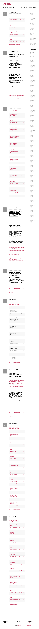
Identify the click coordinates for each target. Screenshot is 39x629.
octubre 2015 (32, 176)
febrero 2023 (32, 107)
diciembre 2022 (32, 110)
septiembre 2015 (33, 177)
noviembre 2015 (32, 175)
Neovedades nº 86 (13, 369)
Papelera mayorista (33, 25)
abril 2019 (31, 125)
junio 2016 (31, 166)
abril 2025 (31, 75)
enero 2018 (32, 142)
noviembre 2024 (32, 81)
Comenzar (19, 625)
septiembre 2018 (33, 132)
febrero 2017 (32, 156)
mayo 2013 (32, 212)
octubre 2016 (32, 161)
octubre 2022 (32, 112)
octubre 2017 (32, 146)
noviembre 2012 (32, 220)
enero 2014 (32, 202)
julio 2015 (31, 180)
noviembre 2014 (32, 190)
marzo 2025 (32, 76)
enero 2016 (32, 172)
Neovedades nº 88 (13, 207)
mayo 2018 (32, 137)
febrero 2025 (32, 77)
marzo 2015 (32, 185)
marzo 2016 (32, 170)
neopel (20, 13)
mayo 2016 (32, 167)
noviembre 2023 (32, 96)
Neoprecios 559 (13, 516)
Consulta (31, 13)
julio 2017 (31, 150)
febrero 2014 (32, 201)
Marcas (31, 20)
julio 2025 (31, 71)
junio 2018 (31, 136)
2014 (33, 7)
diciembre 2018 (32, 130)
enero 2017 (32, 157)
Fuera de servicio (33, 15)
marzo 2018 (32, 140)
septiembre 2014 (33, 192)
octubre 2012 (32, 221)
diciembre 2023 (32, 95)
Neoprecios (27, 0)
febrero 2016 (32, 171)
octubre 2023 (32, 97)
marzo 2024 (32, 91)
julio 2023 (31, 101)
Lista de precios (32, 0)
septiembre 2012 (33, 222)
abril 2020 (31, 116)
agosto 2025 (32, 70)
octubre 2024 (32, 82)
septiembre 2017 (33, 147)
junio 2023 (31, 102)
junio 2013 (31, 211)
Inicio (24, 7)
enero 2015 (32, 187)
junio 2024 (31, 87)
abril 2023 (31, 105)
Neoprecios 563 (13, 12)
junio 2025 (31, 72)
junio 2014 (31, 196)
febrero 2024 (32, 92)
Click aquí (11, 99)
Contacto (31, 14)
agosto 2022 (32, 115)
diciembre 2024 (32, 80)
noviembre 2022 (32, 111)
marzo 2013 (32, 215)
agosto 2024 (32, 85)
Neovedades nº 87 (13, 268)
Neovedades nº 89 (13, 51)
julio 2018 (31, 135)
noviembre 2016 (32, 160)
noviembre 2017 (32, 145)
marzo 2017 (32, 155)
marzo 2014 (32, 200)
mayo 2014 (32, 197)
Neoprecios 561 (13, 299)
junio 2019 (31, 122)
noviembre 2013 (32, 205)
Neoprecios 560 (13, 423)
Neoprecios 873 (32, 23)
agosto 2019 (32, 120)
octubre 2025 (32, 67)
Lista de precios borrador (29, 7)
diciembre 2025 (32, 65)
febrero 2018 (32, 141)
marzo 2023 (32, 106)
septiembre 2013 (33, 207)
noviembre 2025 (32, 66)
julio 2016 (31, 165)
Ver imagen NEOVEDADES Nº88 (14, 254)
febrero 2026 (32, 62)
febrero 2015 (32, 186)
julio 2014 (31, 195)
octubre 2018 (32, 131)
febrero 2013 (32, 216)
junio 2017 (31, 151)
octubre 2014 (32, 191)
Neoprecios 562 (13, 107)
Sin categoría (32, 53)
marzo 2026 (32, 61)
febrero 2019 (32, 127)
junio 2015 (31, 181)
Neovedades (23, 0)
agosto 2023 (32, 100)
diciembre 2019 (32, 117)
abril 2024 (31, 90)
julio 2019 (31, 121)
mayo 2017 (32, 152)
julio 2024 (31, 86)
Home (31, 17)
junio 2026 (31, 57)
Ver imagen (11, 68)
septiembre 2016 (33, 162)
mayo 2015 (32, 182)
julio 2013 (31, 210)
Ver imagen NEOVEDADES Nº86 (14, 408)
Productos (31, 32)
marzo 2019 (32, 126)
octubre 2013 (32, 206)
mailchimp (31, 19)
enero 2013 (32, 217)
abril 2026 (31, 60)
